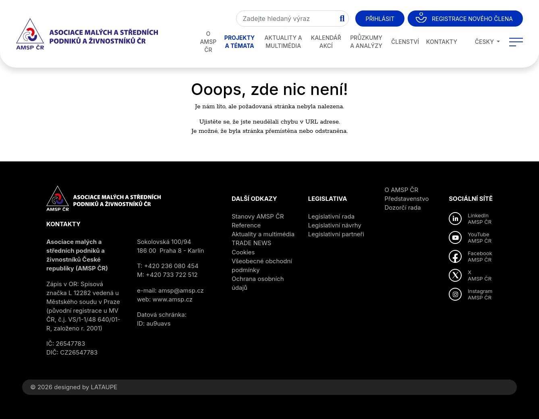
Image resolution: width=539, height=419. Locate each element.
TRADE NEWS (251, 243)
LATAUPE (104, 387)
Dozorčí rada (403, 207)
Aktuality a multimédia (283, 41)
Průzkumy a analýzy (366, 41)
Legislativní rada (331, 216)
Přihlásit (379, 18)
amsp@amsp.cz (181, 290)
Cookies (243, 252)
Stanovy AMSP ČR (258, 216)
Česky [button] (479, 41)
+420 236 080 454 (171, 266)
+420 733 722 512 (172, 275)
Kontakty (441, 41)
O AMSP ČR (208, 41)
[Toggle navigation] (516, 42)
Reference (246, 225)
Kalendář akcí (326, 41)
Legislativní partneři (336, 234)
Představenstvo (407, 198)
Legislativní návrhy (334, 225)
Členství (405, 41)
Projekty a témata (239, 41)
